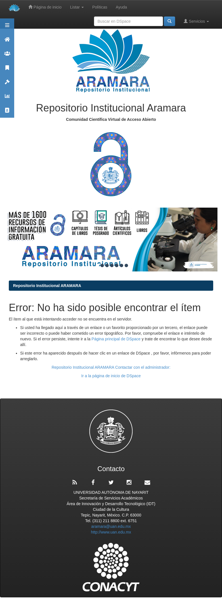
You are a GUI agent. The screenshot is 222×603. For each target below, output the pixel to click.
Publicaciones (7, 70)
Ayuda (121, 7)
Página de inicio (45, 7)
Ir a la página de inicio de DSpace (111, 376)
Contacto (7, 113)
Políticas (99, 7)
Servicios (196, 21)
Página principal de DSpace (116, 339)
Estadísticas (7, 99)
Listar (77, 7)
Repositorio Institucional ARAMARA (47, 285)
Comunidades (7, 56)
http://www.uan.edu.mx (111, 532)
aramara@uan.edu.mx (111, 526)
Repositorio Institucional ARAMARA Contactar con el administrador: (111, 367)
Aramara (7, 42)
